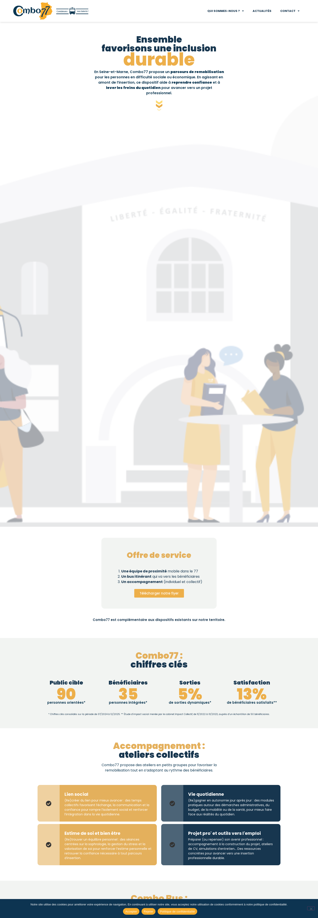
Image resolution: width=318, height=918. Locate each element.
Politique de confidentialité (177, 911)
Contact (289, 11)
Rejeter (148, 911)
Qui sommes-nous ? (225, 11)
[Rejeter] (311, 908)
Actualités (262, 11)
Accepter (131, 911)
